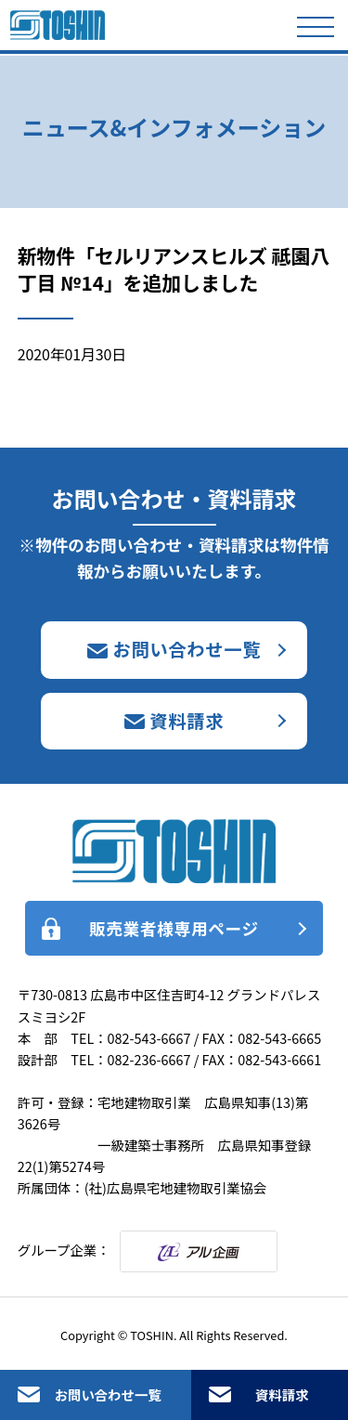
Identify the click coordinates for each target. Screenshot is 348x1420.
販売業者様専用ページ (174, 928)
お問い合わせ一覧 (108, 1394)
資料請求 (282, 1394)
